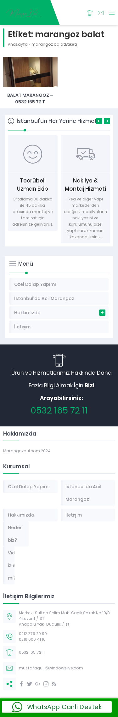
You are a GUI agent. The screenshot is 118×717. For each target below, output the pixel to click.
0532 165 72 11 (59, 410)
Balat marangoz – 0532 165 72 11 (30, 98)
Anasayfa (18, 44)
